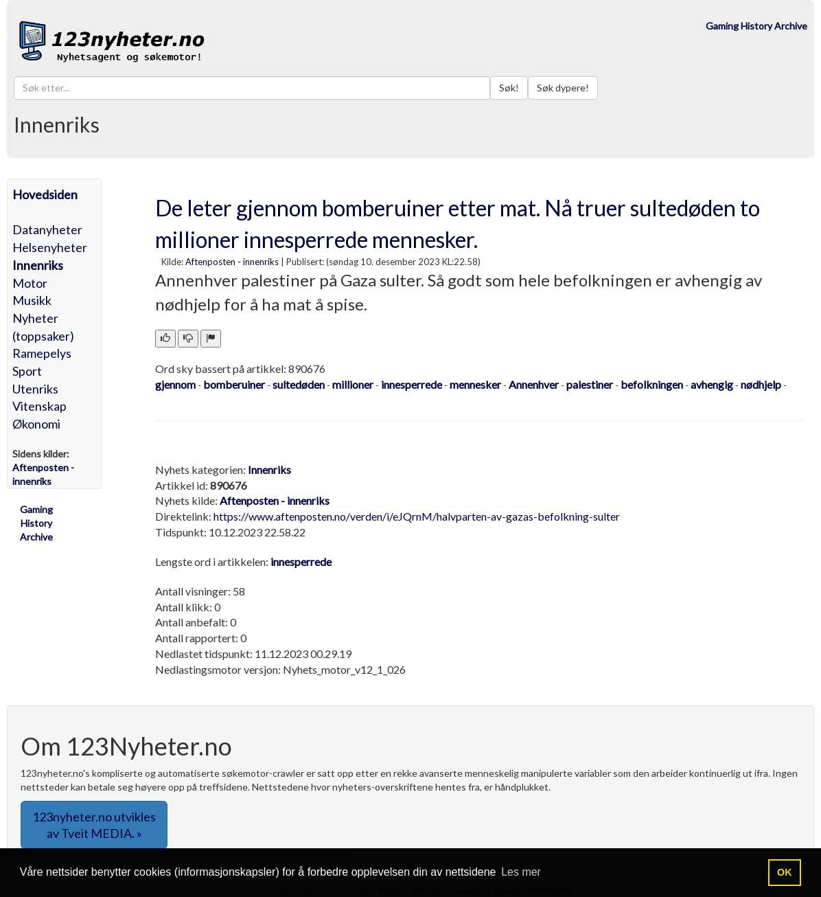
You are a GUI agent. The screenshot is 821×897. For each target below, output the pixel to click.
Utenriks (35, 388)
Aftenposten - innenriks (232, 261)
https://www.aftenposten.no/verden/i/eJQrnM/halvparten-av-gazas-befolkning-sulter (416, 516)
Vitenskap (39, 405)
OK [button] (784, 872)
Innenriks (37, 265)
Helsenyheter (49, 247)
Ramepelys (41, 353)
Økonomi (36, 423)
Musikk (31, 300)
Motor (29, 283)
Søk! (509, 87)
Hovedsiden (45, 194)
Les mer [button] (521, 872)
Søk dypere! (563, 87)
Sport (27, 370)
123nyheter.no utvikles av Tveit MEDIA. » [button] (94, 825)
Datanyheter (47, 229)
